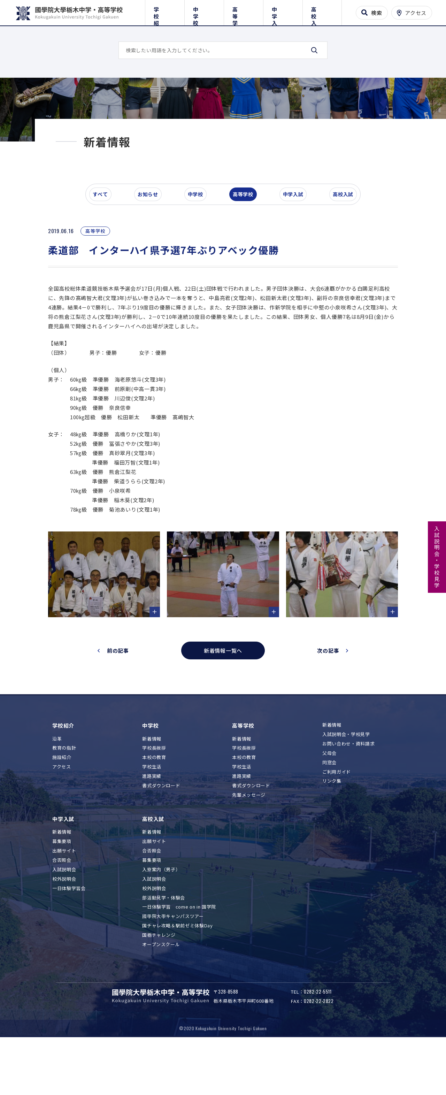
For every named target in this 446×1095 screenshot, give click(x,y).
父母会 (329, 798)
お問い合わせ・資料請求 (348, 789)
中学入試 (283, 11)
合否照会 (61, 906)
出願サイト (64, 896)
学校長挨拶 (154, 793)
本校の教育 (154, 803)
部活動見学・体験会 (163, 943)
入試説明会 (64, 915)
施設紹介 (61, 803)
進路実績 (151, 822)
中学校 (204, 11)
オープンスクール (161, 990)
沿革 (57, 784)
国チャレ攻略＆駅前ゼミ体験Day (177, 971)
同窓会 (329, 808)
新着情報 (151, 784)
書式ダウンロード (161, 831)
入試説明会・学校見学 (437, 557)
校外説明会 (64, 924)
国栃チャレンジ (159, 980)
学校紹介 (165, 11)
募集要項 (61, 887)
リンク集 (331, 826)
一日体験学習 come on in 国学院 (179, 952)
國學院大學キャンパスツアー (172, 962)
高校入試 (322, 11)
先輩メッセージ (249, 840)
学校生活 (151, 812)
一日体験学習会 (69, 933)
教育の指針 (64, 793)
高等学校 (243, 11)
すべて (104, 241)
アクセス (61, 812)
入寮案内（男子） (161, 915)
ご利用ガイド (336, 817)
